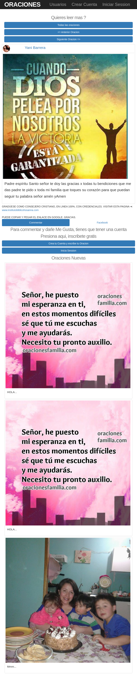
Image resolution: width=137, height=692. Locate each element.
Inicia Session (68, 250)
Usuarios (57, 4)
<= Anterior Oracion (68, 32)
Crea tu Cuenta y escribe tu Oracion (68, 243)
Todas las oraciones (68, 25)
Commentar (35, 222)
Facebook (102, 222)
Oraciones (22, 4)
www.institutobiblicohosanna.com (20, 210)
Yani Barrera (35, 48)
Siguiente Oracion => (68, 39)
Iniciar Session (116, 4)
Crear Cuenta (84, 4)
